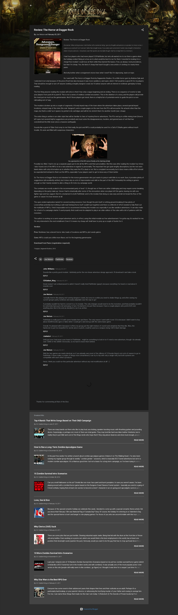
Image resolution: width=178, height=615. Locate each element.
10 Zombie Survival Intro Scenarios (50, 473)
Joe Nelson (48, 259)
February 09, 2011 (58, 350)
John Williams (48, 269)
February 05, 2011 (57, 336)
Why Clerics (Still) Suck (45, 526)
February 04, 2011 (58, 294)
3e (40, 259)
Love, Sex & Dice (42, 500)
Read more (139, 440)
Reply (45, 276)
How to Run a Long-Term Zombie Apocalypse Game (58, 447)
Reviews (69, 259)
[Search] (147, 6)
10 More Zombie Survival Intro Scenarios (53, 553)
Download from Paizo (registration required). (52, 243)
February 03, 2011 (61, 269)
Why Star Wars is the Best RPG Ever (50, 579)
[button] (142, 30)
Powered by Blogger (89, 609)
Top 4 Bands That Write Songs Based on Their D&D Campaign (62, 420)
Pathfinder (59, 259)
